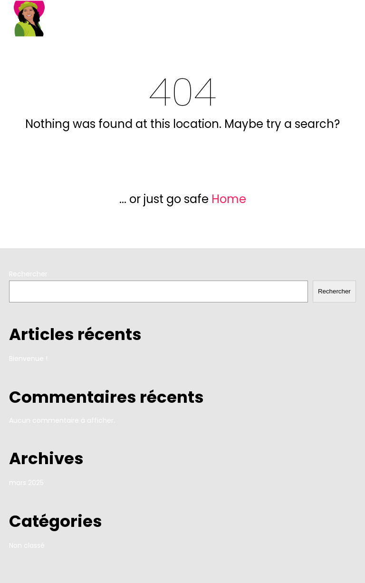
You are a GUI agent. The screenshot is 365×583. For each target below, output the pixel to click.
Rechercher (28, 274)
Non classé (27, 545)
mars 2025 (26, 482)
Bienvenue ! (28, 358)
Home (228, 199)
